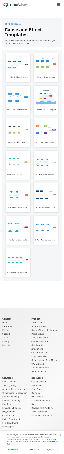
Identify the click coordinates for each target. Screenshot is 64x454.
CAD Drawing (37, 363)
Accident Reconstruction (14, 389)
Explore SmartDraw (40, 400)
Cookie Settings (12, 450)
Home (5, 322)
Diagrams (35, 393)
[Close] (60, 435)
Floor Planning (9, 381)
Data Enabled (37, 333)
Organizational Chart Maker (44, 360)
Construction (8, 415)
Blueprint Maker (38, 371)
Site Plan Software (40, 367)
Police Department (11, 419)
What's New (37, 396)
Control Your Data (39, 352)
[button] (58, 4)
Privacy (5, 341)
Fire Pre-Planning (10, 396)
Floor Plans (36, 389)
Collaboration (37, 345)
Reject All (50, 450)
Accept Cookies (33, 450)
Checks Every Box (39, 341)
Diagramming (8, 411)
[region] (32, 442)
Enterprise (7, 326)
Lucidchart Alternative (41, 415)
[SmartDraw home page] (16, 4)
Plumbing (6, 404)
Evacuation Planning (11, 408)
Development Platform (42, 408)
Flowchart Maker (39, 356)
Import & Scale (38, 326)
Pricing (5, 330)
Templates (36, 385)
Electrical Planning (11, 400)
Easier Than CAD (39, 322)
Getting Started (38, 381)
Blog (33, 404)
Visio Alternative (39, 411)
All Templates (13, 24)
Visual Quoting (9, 385)
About (5, 337)
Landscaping (8, 426)
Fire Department (10, 423)
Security (6, 345)
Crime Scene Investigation (14, 393)
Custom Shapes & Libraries (44, 330)
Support (6, 333)
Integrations (37, 348)
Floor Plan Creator (39, 337)
